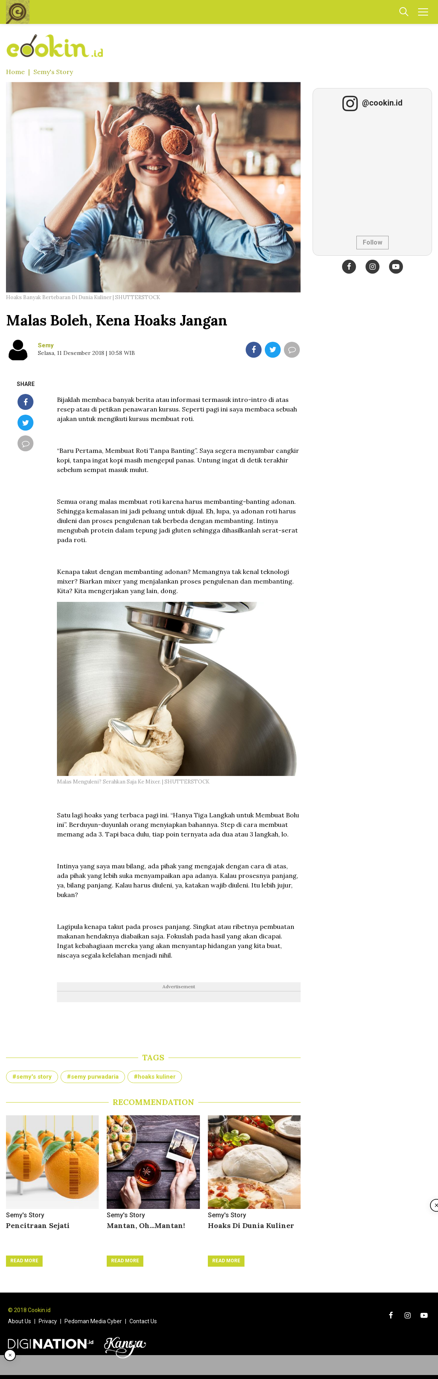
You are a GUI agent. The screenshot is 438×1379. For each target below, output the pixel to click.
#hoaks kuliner (155, 1076)
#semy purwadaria (93, 1076)
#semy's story (32, 1076)
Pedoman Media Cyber (93, 1321)
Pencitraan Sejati (38, 1225)
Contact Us (143, 1321)
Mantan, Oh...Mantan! (146, 1225)
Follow (372, 242)
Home (15, 72)
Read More (24, 1260)
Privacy (48, 1321)
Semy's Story (53, 72)
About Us (19, 1321)
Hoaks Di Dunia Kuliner (251, 1225)
